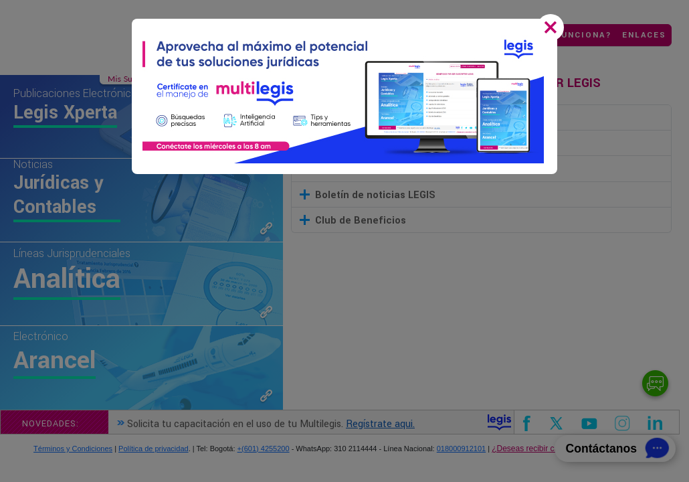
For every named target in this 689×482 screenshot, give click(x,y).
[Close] (553, 29)
